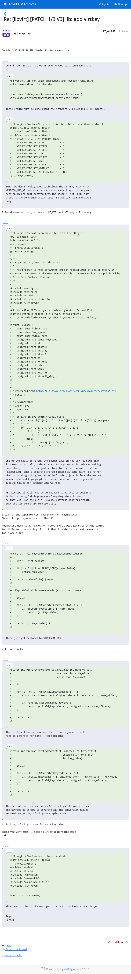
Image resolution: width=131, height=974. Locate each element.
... (5, 60)
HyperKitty (66, 969)
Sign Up (120, 4)
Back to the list (12, 955)
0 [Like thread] (110, 942)
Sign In (104, 4)
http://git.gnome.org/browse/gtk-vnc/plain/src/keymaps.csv (76, 391)
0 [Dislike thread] (117, 942)
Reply (6, 945)
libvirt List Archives (22, 4)
